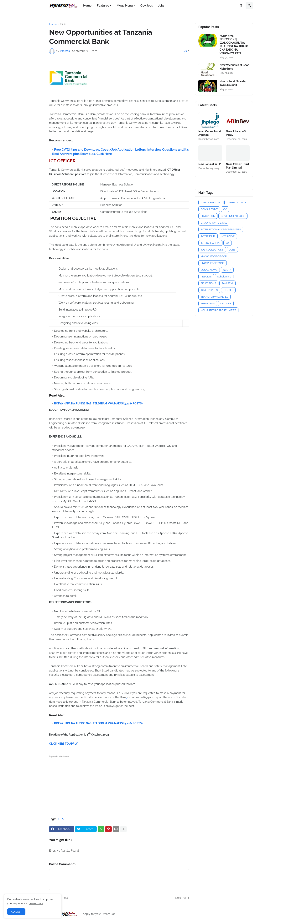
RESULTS (206, 276)
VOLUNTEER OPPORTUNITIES (218, 310)
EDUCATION (208, 216)
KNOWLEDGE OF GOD (214, 256)
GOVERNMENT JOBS (233, 216)
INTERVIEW (228, 236)
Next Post (181, 897)
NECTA (227, 269)
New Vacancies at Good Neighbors (234, 66)
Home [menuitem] (87, 5)
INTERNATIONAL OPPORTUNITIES (221, 229)
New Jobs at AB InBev (236, 133)
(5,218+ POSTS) (133, 403)
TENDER (228, 290)
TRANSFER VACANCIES (214, 296)
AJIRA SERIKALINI (211, 202)
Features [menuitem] (103, 5)
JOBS (62, 24)
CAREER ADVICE (236, 202)
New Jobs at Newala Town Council (233, 83)
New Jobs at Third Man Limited (237, 166)
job (227, 242)
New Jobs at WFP (209, 164)
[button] (241, 5)
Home (53, 24)
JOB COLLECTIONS (212, 249)
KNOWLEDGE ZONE (212, 263)
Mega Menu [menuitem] (125, 5)
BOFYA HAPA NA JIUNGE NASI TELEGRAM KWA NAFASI (89, 403)
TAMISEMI (227, 283)
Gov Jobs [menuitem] (146, 5)
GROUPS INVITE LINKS (214, 222)
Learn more (36, 903)
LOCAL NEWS (209, 269)
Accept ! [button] (16, 911)
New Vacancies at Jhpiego (209, 133)
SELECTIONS (208, 283)
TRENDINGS (208, 303)
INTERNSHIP (208, 236)
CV (225, 209)
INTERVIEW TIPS (210, 242)
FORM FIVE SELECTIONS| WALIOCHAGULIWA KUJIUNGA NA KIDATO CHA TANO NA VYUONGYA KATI (234, 44)
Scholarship (224, 276)
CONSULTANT (209, 209)
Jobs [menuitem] (161, 5)
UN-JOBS (225, 303)
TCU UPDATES (209, 290)
